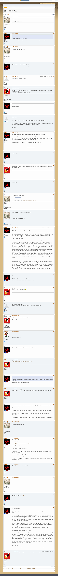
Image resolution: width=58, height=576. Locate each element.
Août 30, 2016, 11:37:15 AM (15, 46)
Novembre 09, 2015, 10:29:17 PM (15, 287)
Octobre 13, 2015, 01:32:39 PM (15, 477)
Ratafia (6, 303)
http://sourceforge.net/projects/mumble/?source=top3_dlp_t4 (30, 200)
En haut (5, 566)
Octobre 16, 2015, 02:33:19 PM (15, 421)
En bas (5, 14)
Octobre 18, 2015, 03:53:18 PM (15, 404)
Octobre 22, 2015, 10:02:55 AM (15, 375)
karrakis (6, 331)
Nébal (6, 33)
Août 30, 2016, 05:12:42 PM (15, 16)
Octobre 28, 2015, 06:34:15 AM (15, 359)
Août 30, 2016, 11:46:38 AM (15, 33)
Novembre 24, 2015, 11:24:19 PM (15, 76)
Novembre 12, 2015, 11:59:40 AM (15, 227)
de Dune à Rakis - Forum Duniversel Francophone (14, 3)
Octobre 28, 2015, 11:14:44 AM (15, 331)
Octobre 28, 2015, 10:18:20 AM (15, 346)
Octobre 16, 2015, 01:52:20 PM (15, 438)
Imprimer (53, 14)
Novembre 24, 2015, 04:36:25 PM (15, 132)
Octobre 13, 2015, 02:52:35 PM (15, 464)
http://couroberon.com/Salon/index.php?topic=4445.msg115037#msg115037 (22, 361)
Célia (6, 76)
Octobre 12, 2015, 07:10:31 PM (15, 551)
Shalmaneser (7, 115)
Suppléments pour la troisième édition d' (45, 405)
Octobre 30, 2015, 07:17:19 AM (15, 315)
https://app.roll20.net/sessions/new (31, 147)
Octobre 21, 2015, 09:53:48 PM (15, 388)
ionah (6, 86)
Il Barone (6, 16)
